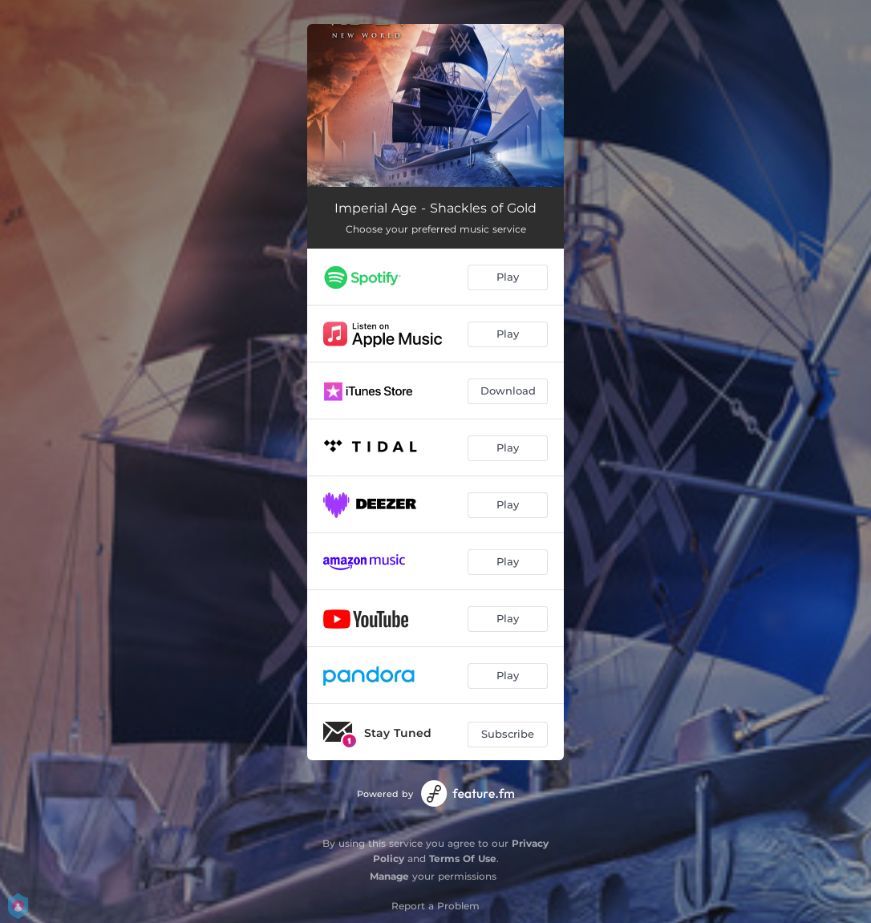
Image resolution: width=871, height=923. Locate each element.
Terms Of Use (462, 858)
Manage (389, 876)
